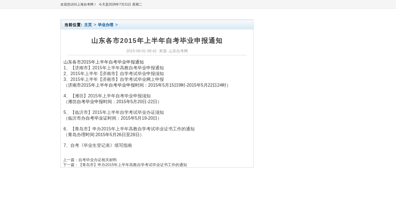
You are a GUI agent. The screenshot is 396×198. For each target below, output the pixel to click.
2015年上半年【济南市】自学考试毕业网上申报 (117, 79)
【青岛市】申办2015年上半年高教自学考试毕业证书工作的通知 (132, 129)
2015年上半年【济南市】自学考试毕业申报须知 (117, 73)
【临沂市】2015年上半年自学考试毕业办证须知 (117, 112)
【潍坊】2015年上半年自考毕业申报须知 (110, 96)
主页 (88, 25)
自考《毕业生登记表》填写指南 (101, 145)
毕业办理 (105, 25)
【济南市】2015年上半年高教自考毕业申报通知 (117, 67)
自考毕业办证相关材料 (97, 160)
